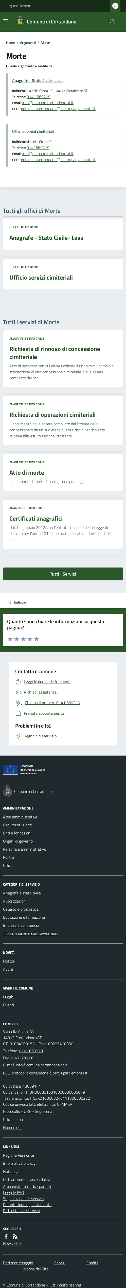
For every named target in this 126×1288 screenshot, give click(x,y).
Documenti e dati (17, 825)
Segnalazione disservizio (23, 1198)
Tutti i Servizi (63, 574)
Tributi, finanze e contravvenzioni (30, 933)
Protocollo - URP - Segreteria (27, 1111)
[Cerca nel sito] (110, 22)
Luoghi (8, 997)
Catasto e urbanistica (21, 909)
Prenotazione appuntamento (27, 1205)
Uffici (7, 865)
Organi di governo (18, 841)
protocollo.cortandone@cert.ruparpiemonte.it (58, 109)
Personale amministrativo (24, 849)
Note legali (12, 1171)
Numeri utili (12, 1127)
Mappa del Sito (35, 1269)
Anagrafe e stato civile (26, 338)
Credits (92, 1263)
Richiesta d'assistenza (21, 1211)
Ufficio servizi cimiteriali (33, 131)
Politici (8, 857)
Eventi (8, 1005)
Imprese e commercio (21, 925)
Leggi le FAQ (13, 1192)
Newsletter (12, 1243)
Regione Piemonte (19, 6)
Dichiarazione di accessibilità (26, 1179)
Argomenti (28, 42)
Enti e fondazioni (17, 833)
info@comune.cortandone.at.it (48, 103)
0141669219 (38, 147)
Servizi (59, 1263)
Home (10, 42)
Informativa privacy (19, 1163)
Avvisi (8, 969)
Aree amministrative (20, 817)
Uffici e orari (13, 1119)
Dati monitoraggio (18, 1263)
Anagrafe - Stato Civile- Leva (37, 80)
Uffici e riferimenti (23, 227)
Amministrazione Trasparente (27, 1186)
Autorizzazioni (14, 901)
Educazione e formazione (24, 917)
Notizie (9, 961)
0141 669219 (38, 97)
